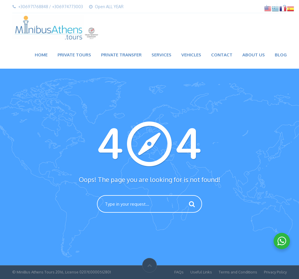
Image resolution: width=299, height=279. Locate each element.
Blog (281, 55)
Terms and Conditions (238, 272)
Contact (221, 55)
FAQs (179, 272)
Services (161, 55)
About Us (253, 55)
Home (41, 55)
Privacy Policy (275, 272)
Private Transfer (121, 55)
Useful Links (201, 272)
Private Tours (74, 55)
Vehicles (191, 55)
